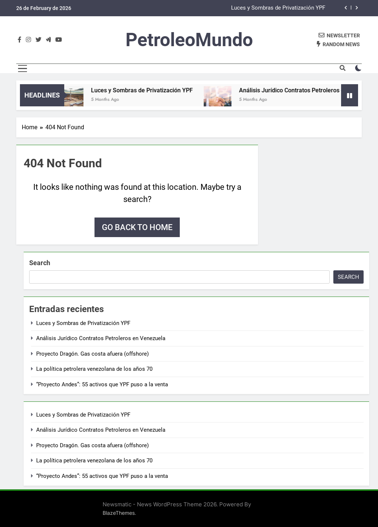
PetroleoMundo (189, 40)
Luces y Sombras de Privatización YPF (278, 8)
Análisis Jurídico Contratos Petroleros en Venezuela (100, 338)
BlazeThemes (119, 513)
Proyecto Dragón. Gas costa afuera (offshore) (92, 353)
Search (39, 263)
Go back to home (137, 227)
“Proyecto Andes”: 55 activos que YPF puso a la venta (102, 384)
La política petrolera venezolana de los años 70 (94, 369)
